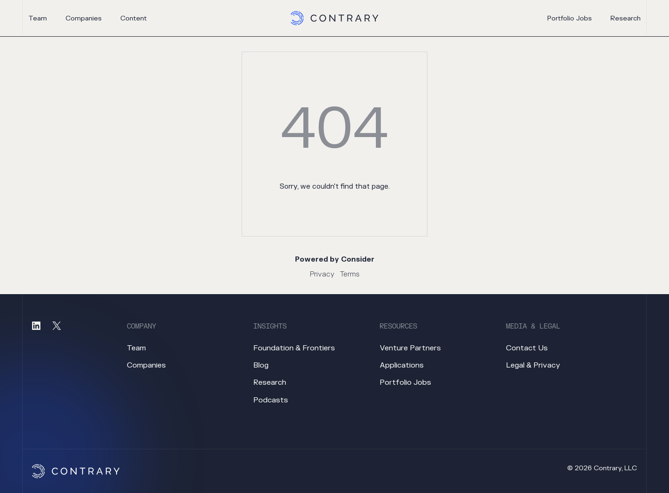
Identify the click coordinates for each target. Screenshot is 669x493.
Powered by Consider (334, 259)
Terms (350, 274)
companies (84, 18)
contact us (527, 348)
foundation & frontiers (294, 348)
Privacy (322, 274)
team (37, 18)
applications (402, 365)
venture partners (410, 348)
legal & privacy (533, 365)
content (133, 18)
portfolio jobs (569, 18)
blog (261, 365)
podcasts (270, 400)
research (625, 18)
